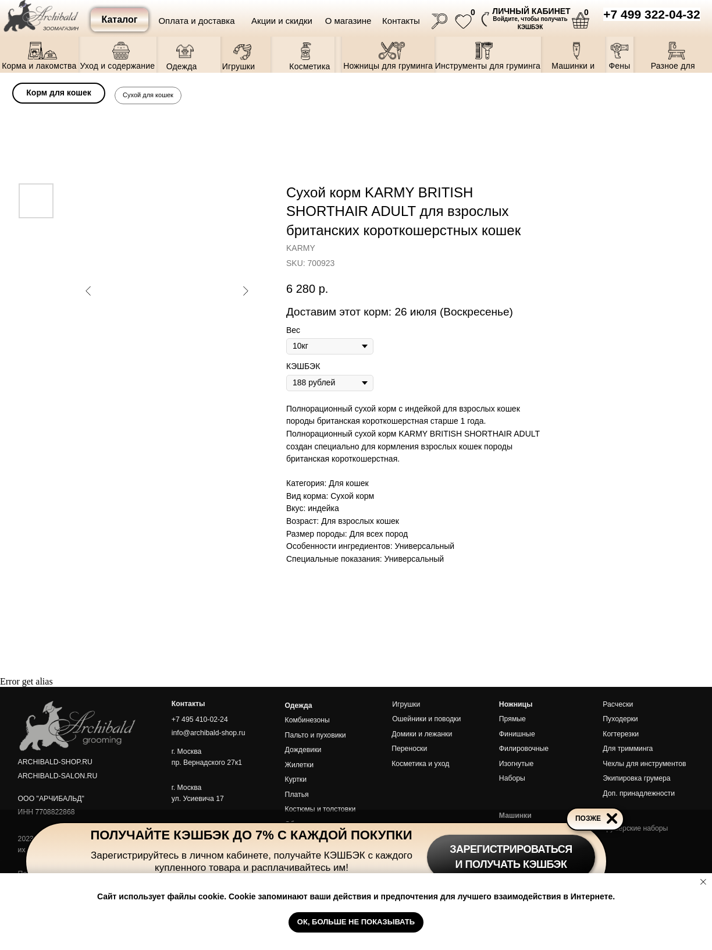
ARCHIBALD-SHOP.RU (55, 762)
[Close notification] (703, 882)
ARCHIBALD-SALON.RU (58, 776)
